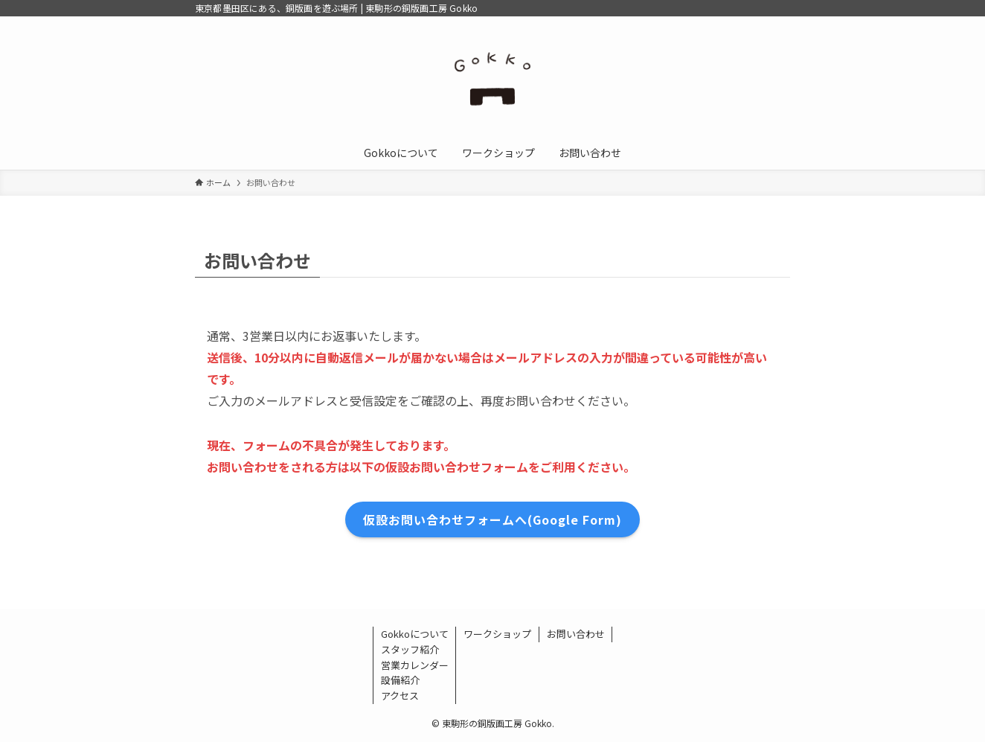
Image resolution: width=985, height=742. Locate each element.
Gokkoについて (415, 634)
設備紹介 (400, 680)
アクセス (400, 695)
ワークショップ (497, 634)
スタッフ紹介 (410, 649)
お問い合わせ (576, 634)
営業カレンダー (415, 665)
